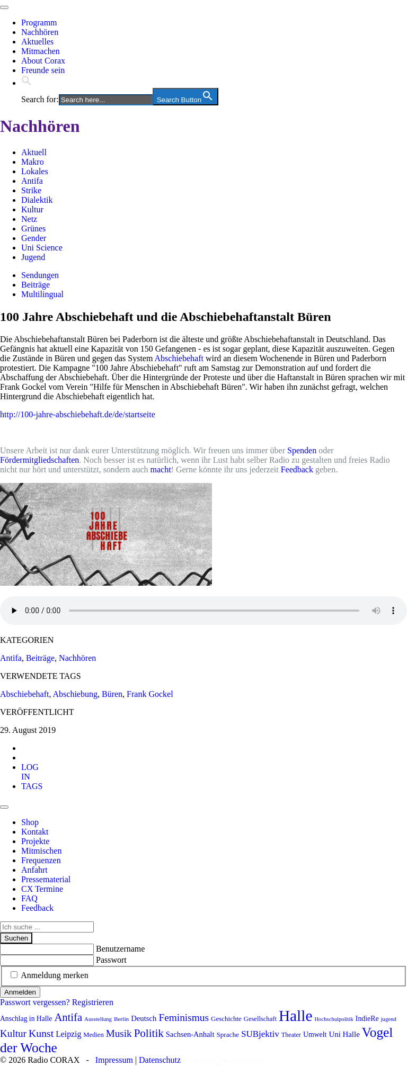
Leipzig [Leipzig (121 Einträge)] (68, 1033)
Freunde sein (43, 70)
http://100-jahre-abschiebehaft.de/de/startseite (77, 414)
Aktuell (34, 152)
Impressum (114, 1059)
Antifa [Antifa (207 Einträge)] (68, 1017)
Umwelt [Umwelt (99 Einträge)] (315, 1034)
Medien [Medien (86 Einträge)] (93, 1034)
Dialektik (37, 199)
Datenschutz (160, 1059)
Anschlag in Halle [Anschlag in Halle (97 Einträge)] (26, 1019)
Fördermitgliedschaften (39, 459)
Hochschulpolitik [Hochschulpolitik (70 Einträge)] (333, 1019)
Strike (31, 190)
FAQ (29, 898)
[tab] (30, 772)
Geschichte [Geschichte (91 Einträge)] (226, 1019)
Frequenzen (41, 860)
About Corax (43, 60)
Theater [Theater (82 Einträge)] (291, 1034)
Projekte (35, 841)
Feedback (297, 469)
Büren (112, 693)
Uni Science (42, 247)
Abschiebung (75, 693)
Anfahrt (34, 869)
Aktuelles (37, 41)
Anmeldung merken (55, 975)
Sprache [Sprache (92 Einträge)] (227, 1034)
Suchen (16, 938)
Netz (29, 218)
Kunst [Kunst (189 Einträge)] (41, 1033)
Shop (30, 822)
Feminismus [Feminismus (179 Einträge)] (183, 1017)
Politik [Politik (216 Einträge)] (149, 1033)
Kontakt (35, 831)
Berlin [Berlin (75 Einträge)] (121, 1019)
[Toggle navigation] (4, 7)
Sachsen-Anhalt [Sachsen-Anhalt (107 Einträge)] (190, 1034)
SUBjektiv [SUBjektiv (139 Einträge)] (260, 1034)
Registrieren (92, 1002)
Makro (32, 161)
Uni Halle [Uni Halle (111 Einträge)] (344, 1034)
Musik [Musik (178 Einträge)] (119, 1033)
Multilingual (42, 294)
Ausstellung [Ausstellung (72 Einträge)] (98, 1019)
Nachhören (39, 32)
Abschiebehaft (179, 358)
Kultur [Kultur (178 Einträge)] (13, 1033)
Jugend (33, 257)
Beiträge (35, 284)
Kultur (32, 209)
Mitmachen (40, 51)
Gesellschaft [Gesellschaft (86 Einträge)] (260, 1019)
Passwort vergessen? (35, 1002)
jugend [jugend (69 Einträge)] (388, 1019)
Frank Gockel (150, 693)
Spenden (301, 450)
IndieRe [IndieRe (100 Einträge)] (367, 1019)
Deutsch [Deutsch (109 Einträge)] (143, 1018)
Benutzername (120, 948)
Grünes (33, 228)
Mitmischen (41, 850)
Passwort (111, 959)
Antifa (32, 180)
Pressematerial (45, 879)
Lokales (34, 171)
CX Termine (42, 888)
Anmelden (20, 992)
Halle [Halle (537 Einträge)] (296, 1015)
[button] (26, 82)
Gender (33, 238)
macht (161, 469)
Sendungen (40, 275)
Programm (39, 22)
